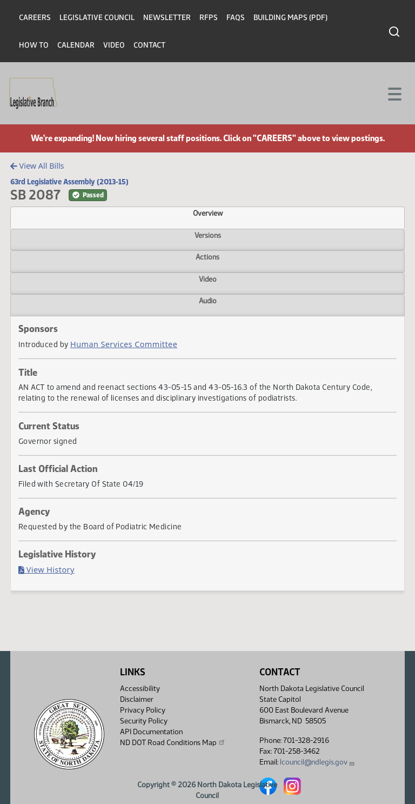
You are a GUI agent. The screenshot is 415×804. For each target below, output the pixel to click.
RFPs (208, 17)
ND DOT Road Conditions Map (173, 742)
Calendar (76, 45)
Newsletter (167, 17)
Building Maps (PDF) (290, 17)
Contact (149, 45)
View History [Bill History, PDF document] (46, 569)
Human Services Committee (123, 344)
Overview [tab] (208, 213)
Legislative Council (97, 17)
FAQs (235, 17)
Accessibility (140, 688)
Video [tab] (208, 279)
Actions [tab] (207, 257)
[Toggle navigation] (394, 93)
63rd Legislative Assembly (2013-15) (69, 182)
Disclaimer (136, 699)
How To (34, 45)
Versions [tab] (208, 235)
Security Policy (144, 721)
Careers (35, 17)
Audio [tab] (208, 300)
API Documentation (151, 731)
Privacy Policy (142, 710)
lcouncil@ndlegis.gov (317, 762)
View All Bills (37, 166)
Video (114, 45)
